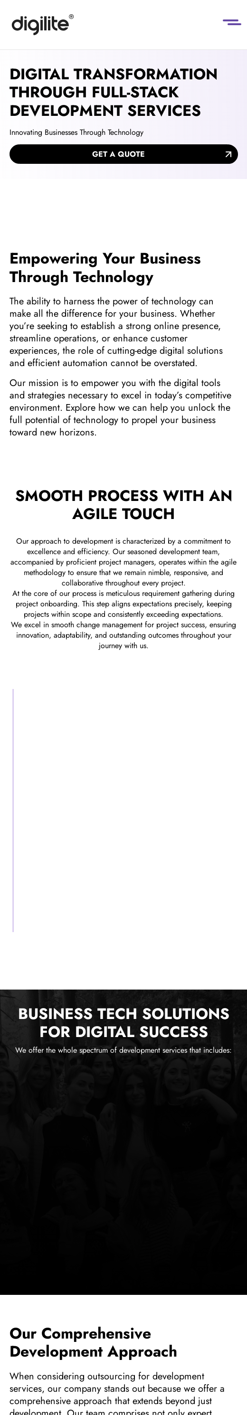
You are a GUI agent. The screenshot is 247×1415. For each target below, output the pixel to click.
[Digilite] (43, 24)
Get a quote (118, 154)
